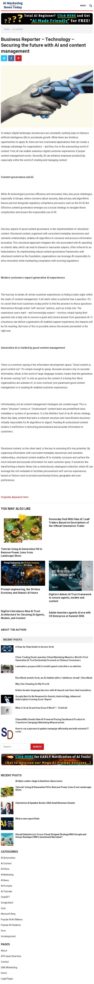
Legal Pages (7, 978)
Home (6, 29)
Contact (5, 962)
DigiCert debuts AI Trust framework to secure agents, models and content (70, 598)
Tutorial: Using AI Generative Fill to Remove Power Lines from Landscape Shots (21, 552)
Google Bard (7, 902)
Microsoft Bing (8, 914)
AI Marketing (7, 874)
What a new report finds (27, 818)
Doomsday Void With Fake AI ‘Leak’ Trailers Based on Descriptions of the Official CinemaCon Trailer (69, 522)
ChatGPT (5, 897)
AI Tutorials (6, 891)
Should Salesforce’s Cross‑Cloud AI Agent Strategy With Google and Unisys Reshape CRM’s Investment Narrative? (50, 835)
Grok (3, 908)
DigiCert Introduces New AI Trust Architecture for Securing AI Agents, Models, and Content (23, 614)
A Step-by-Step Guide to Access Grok (34, 647)
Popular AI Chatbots (11, 925)
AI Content (17, 29)
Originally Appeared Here (14, 497)
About (4, 950)
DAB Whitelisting (9, 967)
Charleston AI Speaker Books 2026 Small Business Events (45, 803)
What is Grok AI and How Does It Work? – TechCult (41, 708)
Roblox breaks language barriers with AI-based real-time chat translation (53, 690)
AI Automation (8, 858)
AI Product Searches (11, 956)
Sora (3, 930)
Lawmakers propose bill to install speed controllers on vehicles (48, 666)
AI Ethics (5, 869)
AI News (5, 880)
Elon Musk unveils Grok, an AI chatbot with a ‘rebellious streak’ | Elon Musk (53, 678)
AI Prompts (6, 886)
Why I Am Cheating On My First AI (32, 684)
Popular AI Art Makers (12, 919)
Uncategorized (8, 936)
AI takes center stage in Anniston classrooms (39, 781)
